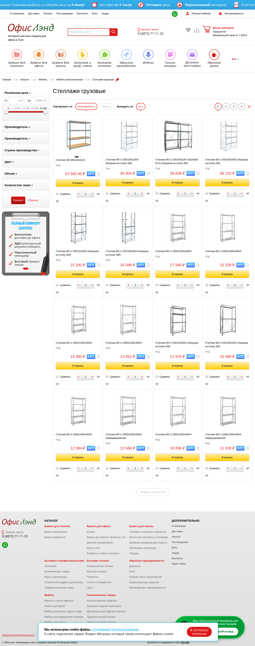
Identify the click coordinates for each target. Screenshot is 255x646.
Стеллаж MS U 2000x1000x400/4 (173, 434)
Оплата (47, 13)
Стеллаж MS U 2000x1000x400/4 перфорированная (223, 436)
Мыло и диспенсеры (55, 577)
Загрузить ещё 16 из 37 (153, 492)
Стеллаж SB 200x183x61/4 (70, 160)
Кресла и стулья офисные (58, 600)
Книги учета (93, 548)
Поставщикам (64, 13)
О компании (17, 13)
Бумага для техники (57, 526)
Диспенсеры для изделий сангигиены (107, 611)
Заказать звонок (148, 29)
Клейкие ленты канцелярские (145, 577)
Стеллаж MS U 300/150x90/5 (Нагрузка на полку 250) (226, 161)
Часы (90, 587)
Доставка (33, 13)
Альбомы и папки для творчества (147, 531)
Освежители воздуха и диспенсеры (63, 582)
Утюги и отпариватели (99, 582)
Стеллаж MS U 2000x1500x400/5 (173, 251)
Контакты (82, 13)
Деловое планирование (100, 542)
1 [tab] (25, 269)
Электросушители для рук (101, 622)
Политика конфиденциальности (18, 635)
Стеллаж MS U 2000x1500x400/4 (223, 251)
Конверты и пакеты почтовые (103, 553)
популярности (86, 106)
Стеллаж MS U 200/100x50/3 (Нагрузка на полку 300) (226, 344)
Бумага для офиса (99, 526)
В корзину (78, 183)
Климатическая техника (100, 566)
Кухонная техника (97, 571)
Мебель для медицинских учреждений (65, 616)
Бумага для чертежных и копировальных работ (155, 537)
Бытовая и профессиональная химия (68, 560)
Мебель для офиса (55, 622)
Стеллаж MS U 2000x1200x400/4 (124, 342)
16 (140, 106)
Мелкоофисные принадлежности (147, 587)
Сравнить (63, 193)
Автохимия (50, 566)
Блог (95, 13)
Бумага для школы (141, 526)
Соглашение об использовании (115, 629)
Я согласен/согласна (199, 632)
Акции (105, 13)
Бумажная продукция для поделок (148, 542)
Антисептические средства (102, 600)
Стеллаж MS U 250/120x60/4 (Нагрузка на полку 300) (77, 253)
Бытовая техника (98, 560)
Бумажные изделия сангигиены (104, 606)
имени (106, 106)
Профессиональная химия (59, 587)
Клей (132, 571)
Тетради (133, 553)
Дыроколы (135, 566)
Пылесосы (92, 577)
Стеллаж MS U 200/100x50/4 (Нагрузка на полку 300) (176, 344)
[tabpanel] (25, 243)
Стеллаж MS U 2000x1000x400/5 (74, 434)
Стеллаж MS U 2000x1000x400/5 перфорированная (124, 436)
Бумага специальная (55, 531)
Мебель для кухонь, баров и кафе (63, 611)
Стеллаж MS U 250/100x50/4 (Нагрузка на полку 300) (127, 253)
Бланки (91, 531)
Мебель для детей (54, 606)
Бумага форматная (55, 537)
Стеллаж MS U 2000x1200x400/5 (74, 342)
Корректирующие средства (144, 582)
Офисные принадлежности (146, 560)
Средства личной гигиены (101, 616)
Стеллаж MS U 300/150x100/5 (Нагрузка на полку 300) (122, 161)
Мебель (49, 595)
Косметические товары (57, 571)
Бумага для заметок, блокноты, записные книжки (114, 537)
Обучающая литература (142, 548)
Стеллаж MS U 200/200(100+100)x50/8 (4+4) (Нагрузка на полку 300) (176, 161)
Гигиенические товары (101, 595)
